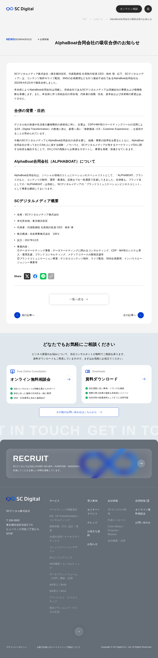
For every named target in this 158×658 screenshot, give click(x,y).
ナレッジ (92, 522)
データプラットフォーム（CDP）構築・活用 (63, 576)
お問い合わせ (143, 522)
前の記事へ (28, 315)
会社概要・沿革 (116, 540)
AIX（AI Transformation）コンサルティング (65, 518)
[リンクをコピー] (51, 276)
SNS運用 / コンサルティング (65, 566)
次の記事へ (129, 315)
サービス (55, 500)
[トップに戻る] (79, 631)
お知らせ (98, 19)
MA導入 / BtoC (58, 591)
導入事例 (92, 500)
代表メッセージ (116, 520)
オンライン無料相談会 (143, 511)
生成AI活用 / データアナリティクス (65, 538)
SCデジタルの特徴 (117, 511)
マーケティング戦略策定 (63, 509)
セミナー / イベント (93, 511)
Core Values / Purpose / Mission (115, 530)
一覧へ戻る (76, 299)
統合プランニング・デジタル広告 (63, 609)
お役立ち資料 (93, 533)
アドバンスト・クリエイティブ (63, 599)
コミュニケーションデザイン (63, 549)
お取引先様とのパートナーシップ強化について (59, 647)
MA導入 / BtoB (58, 584)
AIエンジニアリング (61, 557)
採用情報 (140, 500)
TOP (84, 19)
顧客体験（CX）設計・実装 (64, 528)
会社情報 (113, 500)
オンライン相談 (129, 9)
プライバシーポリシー (16, 647)
